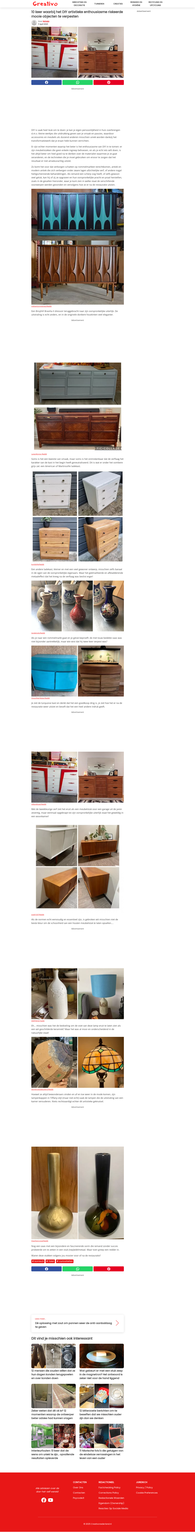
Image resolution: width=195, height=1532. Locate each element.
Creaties (118, 3)
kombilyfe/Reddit (37, 564)
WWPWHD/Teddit (38, 1021)
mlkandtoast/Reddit (38, 804)
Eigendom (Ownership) (111, 1503)
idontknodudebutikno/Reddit (42, 1089)
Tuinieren (99, 3)
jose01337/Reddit (37, 914)
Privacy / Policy (144, 1487)
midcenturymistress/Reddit (41, 306)
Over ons (78, 1487)
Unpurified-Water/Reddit (40, 698)
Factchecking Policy (109, 1487)
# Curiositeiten (65, 1261)
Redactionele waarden (111, 1497)
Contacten (79, 1492)
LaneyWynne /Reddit (39, 454)
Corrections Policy (109, 1492)
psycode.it (78, 1497)
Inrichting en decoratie (79, 4)
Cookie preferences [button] (147, 1492)
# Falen (50, 1261)
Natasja (46, 21)
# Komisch (38, 1261)
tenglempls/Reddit (38, 633)
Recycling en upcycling (155, 4)
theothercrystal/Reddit (39, 1241)
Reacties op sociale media (113, 1508)
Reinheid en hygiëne (136, 4)
